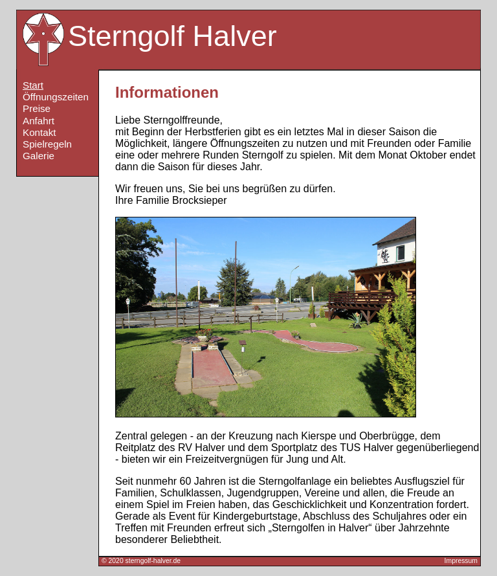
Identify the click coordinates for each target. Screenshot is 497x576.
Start (33, 85)
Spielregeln (47, 144)
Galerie (38, 155)
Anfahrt (38, 120)
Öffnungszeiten (56, 96)
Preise (36, 108)
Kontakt (39, 132)
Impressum (461, 560)
